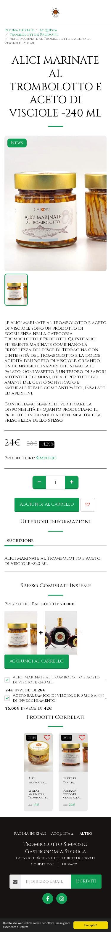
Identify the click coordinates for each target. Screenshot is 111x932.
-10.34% (66, 737)
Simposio (46, 458)
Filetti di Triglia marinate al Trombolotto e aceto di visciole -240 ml (73, 781)
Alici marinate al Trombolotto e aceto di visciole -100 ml (38, 781)
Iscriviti (86, 881)
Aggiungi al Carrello (47, 504)
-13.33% (31, 737)
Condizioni (42, 864)
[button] (6, 12)
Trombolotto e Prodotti (34, 34)
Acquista (48, 30)
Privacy (69, 864)
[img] (38, 752)
